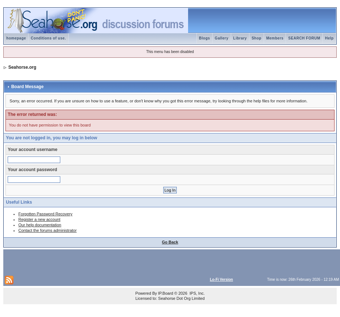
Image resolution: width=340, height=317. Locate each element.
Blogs (204, 38)
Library (240, 38)
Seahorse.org (22, 67)
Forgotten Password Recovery (45, 214)
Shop (256, 38)
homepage (16, 38)
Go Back (170, 242)
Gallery (221, 38)
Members (274, 38)
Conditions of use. (48, 38)
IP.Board (165, 293)
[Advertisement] (90, 262)
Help (329, 38)
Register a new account (39, 219)
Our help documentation (39, 225)
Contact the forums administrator (47, 230)
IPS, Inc (197, 293)
